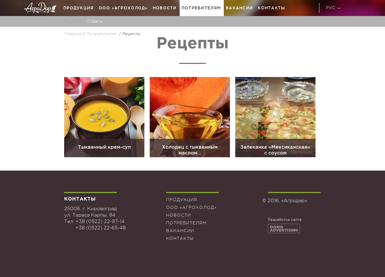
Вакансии (239, 8)
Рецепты (73, 21)
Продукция (78, 8)
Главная (73, 34)
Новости (165, 8)
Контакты (271, 8)
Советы (95, 21)
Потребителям (201, 8)
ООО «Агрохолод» (123, 8)
